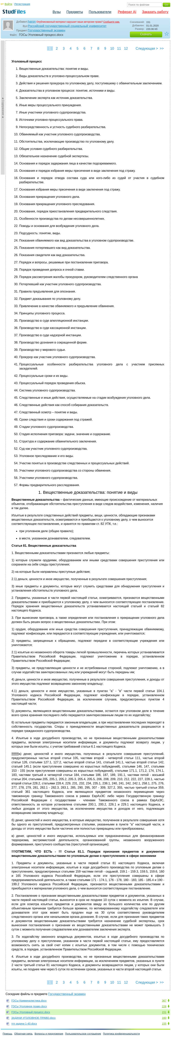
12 (126, 48)
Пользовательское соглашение (83, 1033)
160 (164, 1017)
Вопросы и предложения (49, 1033)
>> (162, 48)
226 (164, 1006)
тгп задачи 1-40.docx (24, 1023)
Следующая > (147, 48)
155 (164, 1023)
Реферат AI (127, 12)
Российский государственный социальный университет (67, 26)
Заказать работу (155, 12)
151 (164, 1012)
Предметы (74, 12)
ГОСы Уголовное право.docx (29, 1006)
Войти (8, 4)
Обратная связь (23, 1033)
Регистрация (22, 4)
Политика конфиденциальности (121, 1033)
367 (164, 1000)
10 (112, 48)
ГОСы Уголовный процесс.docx (30, 1012)
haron (32, 21)
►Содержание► (3, 107)
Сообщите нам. (111, 22)
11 (119, 48)
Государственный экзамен (46, 30)
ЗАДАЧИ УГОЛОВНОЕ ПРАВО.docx (33, 1017)
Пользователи (100, 12)
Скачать (146, 34)
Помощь (7, 1033)
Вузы (57, 12)
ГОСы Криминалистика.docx (28, 1000)
